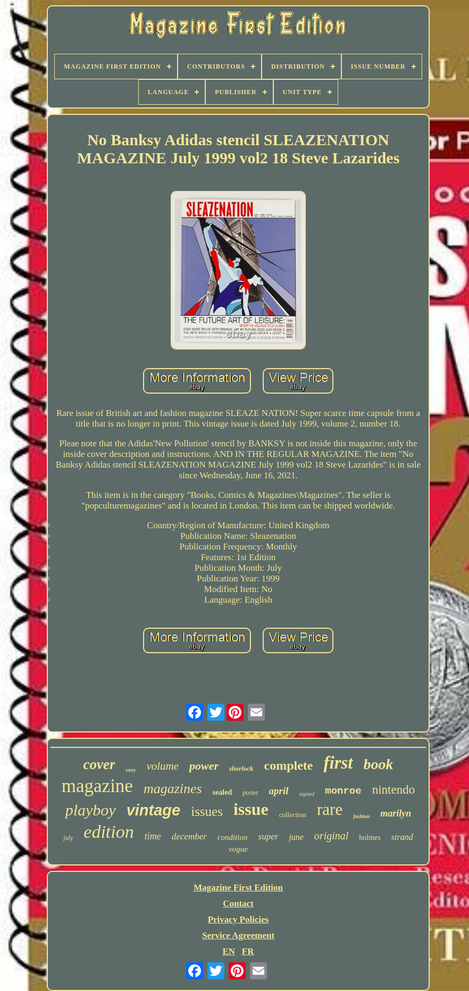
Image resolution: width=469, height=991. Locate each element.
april (279, 790)
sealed (222, 792)
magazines (173, 788)
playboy (90, 810)
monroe (343, 791)
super (268, 836)
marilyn (395, 813)
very (130, 770)
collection (292, 815)
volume (162, 766)
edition (108, 832)
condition (232, 837)
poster (250, 792)
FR (248, 951)
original (331, 836)
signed (307, 793)
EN (228, 951)
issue (251, 809)
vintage (154, 810)
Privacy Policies (238, 919)
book (378, 764)
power (204, 765)
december (189, 836)
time (153, 836)
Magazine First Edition (238, 887)
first (338, 762)
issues (207, 811)
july (68, 838)
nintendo (393, 789)
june (296, 837)
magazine (97, 786)
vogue (238, 849)
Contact (238, 903)
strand (402, 837)
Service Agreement (238, 935)
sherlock (241, 768)
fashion (361, 816)
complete (288, 765)
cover (99, 764)
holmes (369, 838)
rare (329, 809)
